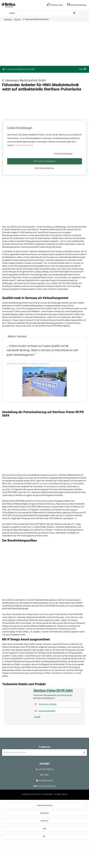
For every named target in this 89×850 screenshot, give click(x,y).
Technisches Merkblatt (46, 711)
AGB (44, 837)
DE (44, 845)
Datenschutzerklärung (24, 145)
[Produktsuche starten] (84, 760)
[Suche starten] (74, 12)
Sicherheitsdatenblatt (45, 718)
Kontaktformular (44, 788)
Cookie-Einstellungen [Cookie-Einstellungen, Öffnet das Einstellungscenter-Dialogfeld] (63, 153)
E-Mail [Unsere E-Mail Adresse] (44, 783)
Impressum (44, 829)
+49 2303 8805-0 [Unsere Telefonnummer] (44, 777)
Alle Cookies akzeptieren (45, 161)
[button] (82, 69)
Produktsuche (44, 755)
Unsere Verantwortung (44, 813)
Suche (12, 13)
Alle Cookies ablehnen (44, 168)
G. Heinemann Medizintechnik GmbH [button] (19, 69)
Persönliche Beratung (44, 794)
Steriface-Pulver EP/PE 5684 (53, 697)
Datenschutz (44, 821)
